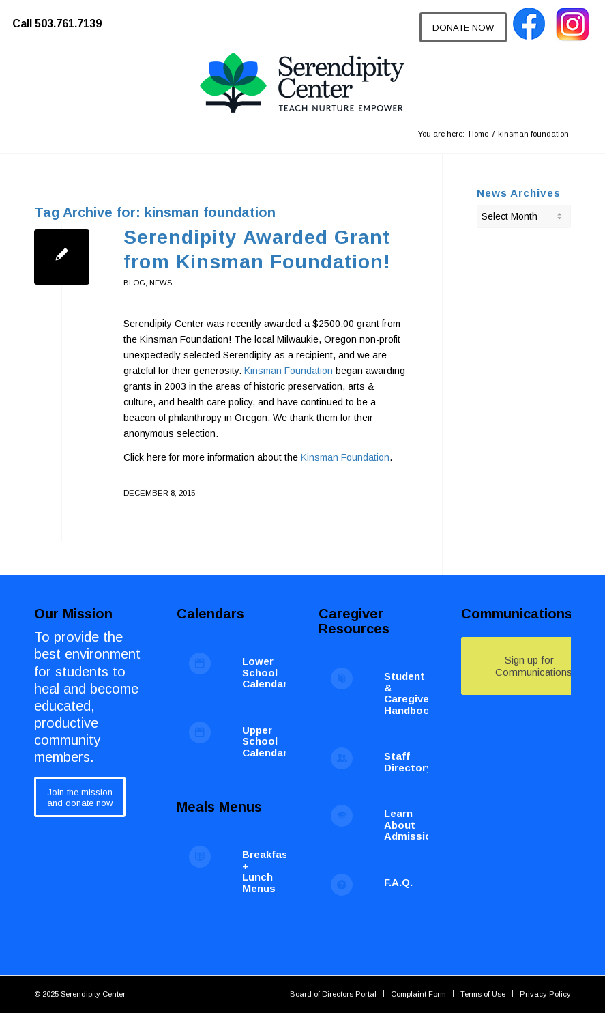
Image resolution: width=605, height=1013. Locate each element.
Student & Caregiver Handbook (409, 693)
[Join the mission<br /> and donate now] (80, 797)
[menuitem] (63, 17)
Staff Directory (408, 761)
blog (134, 283)
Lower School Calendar (264, 672)
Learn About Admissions (414, 825)
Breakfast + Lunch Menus (267, 871)
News (160, 283)
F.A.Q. (398, 882)
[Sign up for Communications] (529, 666)
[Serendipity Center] (302, 83)
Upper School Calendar (264, 741)
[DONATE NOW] (463, 27)
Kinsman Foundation (288, 370)
